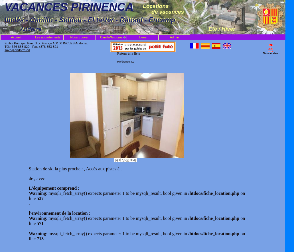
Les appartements (48, 37)
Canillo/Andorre (111, 37)
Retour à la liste (128, 53)
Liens (143, 37)
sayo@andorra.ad (17, 50)
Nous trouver (79, 37)
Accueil (16, 37)
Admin (174, 37)
